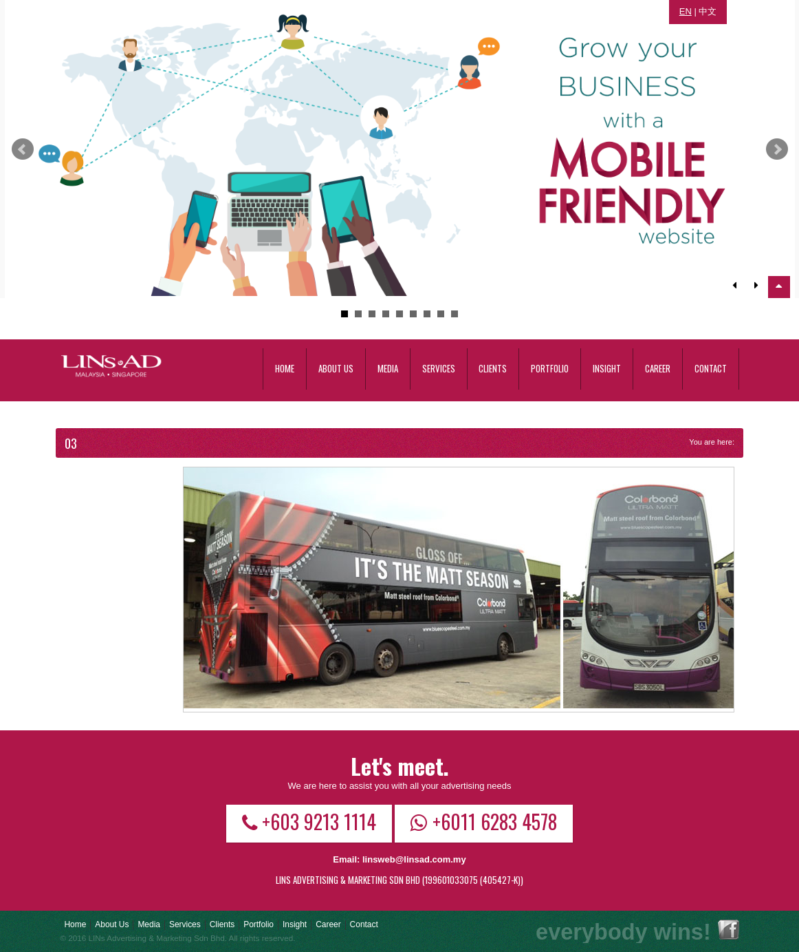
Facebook (728, 930)
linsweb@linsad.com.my (414, 859)
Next (777, 149)
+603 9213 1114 (309, 821)
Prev (23, 149)
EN (685, 11)
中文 (707, 11)
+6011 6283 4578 (484, 821)
